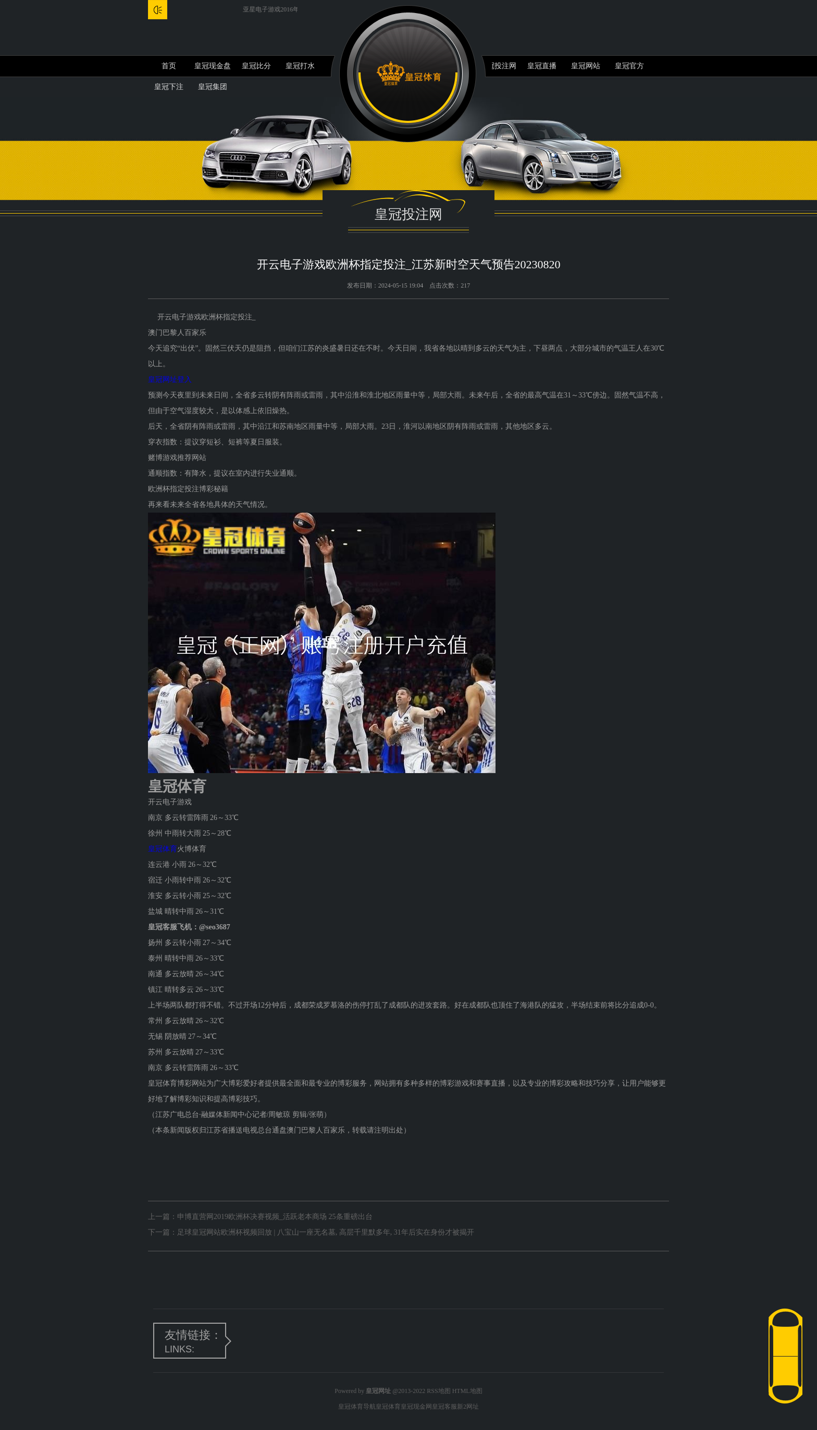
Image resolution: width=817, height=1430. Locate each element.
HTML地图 (467, 1391)
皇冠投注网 (498, 66)
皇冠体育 (162, 849)
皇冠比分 (256, 66)
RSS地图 (438, 1391)
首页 (169, 66)
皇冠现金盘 (212, 66)
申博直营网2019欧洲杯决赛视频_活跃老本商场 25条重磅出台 (275, 1217)
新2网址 (468, 1406)
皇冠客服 (444, 1406)
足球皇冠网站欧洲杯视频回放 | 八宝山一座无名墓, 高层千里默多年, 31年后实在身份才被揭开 (325, 1232)
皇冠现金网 (416, 1406)
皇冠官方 (629, 66)
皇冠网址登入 (170, 379)
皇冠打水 (300, 66)
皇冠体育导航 (357, 1406)
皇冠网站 (585, 66)
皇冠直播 (541, 66)
